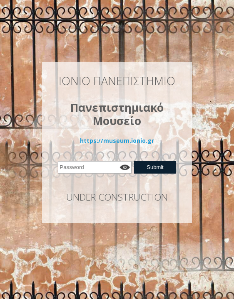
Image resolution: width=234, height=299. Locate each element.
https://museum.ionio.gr (117, 141)
